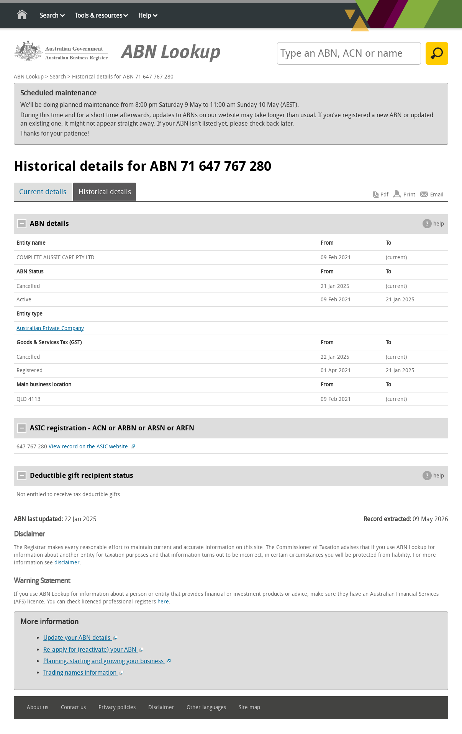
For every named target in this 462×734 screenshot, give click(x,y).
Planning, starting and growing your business (106, 661)
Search (49, 15)
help (438, 224)
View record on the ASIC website (92, 446)
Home (22, 16)
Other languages (206, 707)
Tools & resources (98, 15)
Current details (42, 192)
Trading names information (83, 672)
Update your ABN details (80, 637)
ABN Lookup (29, 77)
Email (437, 194)
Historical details (105, 192)
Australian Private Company (50, 328)
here (163, 601)
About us (37, 707)
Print (409, 194)
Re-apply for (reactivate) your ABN (93, 649)
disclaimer (67, 562)
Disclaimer (161, 707)
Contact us (73, 707)
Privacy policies (117, 707)
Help (144, 15)
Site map (249, 707)
